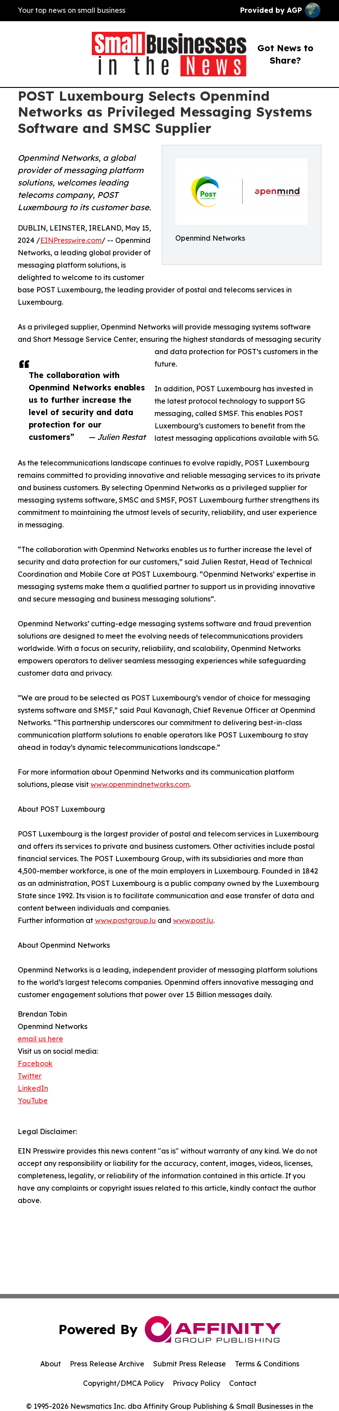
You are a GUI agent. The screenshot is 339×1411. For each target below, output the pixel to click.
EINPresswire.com (71, 240)
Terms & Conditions (267, 1363)
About (50, 1363)
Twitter (29, 1075)
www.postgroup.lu (125, 920)
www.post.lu (193, 920)
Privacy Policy (196, 1383)
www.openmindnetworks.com (139, 784)
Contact (242, 1383)
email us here (40, 1038)
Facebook (35, 1063)
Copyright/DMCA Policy (123, 1383)
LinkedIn (33, 1088)
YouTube (33, 1100)
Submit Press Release (189, 1363)
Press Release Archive (107, 1363)
